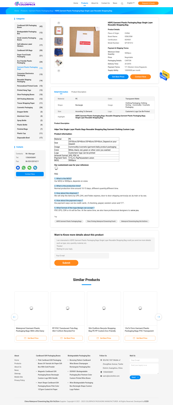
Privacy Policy (19, 380)
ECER (146, 401)
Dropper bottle (30, 112)
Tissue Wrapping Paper (30, 103)
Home (16, 360)
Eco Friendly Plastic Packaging (30, 62)
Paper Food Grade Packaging (30, 56)
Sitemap (17, 374)
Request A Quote (148, 3)
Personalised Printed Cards (30, 86)
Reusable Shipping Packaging (30, 81)
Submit (66, 262)
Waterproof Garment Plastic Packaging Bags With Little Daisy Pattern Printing (30, 331)
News (16, 370)
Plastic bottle (30, 125)
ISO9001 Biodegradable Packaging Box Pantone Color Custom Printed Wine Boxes (81, 374)
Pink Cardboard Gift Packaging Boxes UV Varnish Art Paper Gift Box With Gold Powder (50, 363)
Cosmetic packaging (30, 107)
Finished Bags (30, 129)
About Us (17, 367)
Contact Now (30, 174)
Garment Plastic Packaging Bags (30, 68)
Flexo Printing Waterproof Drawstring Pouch (101, 221)
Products (17, 363)
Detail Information (61, 92)
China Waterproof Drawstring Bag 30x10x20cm (42, 401)
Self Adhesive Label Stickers (30, 45)
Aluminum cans (30, 116)
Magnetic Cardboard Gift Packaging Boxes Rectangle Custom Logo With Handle (48, 374)
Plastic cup (30, 133)
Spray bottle (30, 120)
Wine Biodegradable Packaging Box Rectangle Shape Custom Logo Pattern (81, 386)
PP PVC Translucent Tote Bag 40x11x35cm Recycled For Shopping (64, 331)
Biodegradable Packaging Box (30, 33)
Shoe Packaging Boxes (30, 94)
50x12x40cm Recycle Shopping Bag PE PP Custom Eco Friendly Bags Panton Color (102, 331)
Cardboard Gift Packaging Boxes (30, 26)
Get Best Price (118, 77)
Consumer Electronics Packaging (30, 74)
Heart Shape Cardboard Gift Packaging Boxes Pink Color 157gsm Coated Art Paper (48, 386)
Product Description (78, 92)
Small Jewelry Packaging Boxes (30, 39)
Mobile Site (18, 377)
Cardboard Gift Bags (30, 50)
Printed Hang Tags (30, 90)
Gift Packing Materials (30, 99)
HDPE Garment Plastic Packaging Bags (68, 221)
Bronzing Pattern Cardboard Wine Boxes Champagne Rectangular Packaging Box (80, 363)
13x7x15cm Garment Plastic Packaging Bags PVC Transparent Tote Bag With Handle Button (139, 331)
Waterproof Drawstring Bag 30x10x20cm (134, 221)
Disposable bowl (30, 138)
